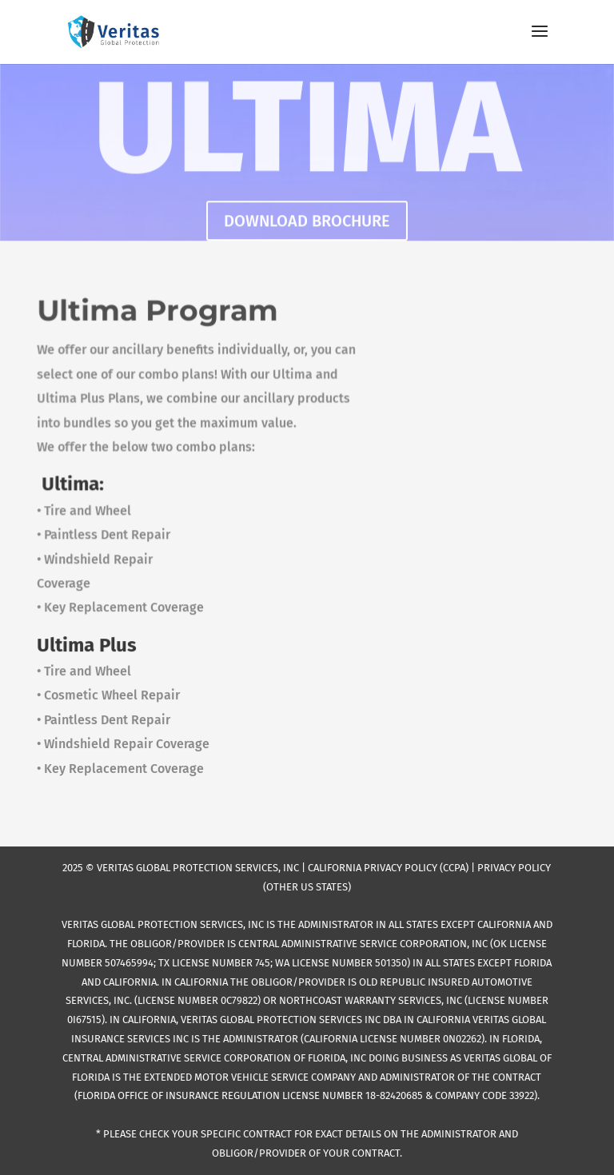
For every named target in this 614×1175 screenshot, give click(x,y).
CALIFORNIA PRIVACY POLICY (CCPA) (388, 868)
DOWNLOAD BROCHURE (307, 222)
